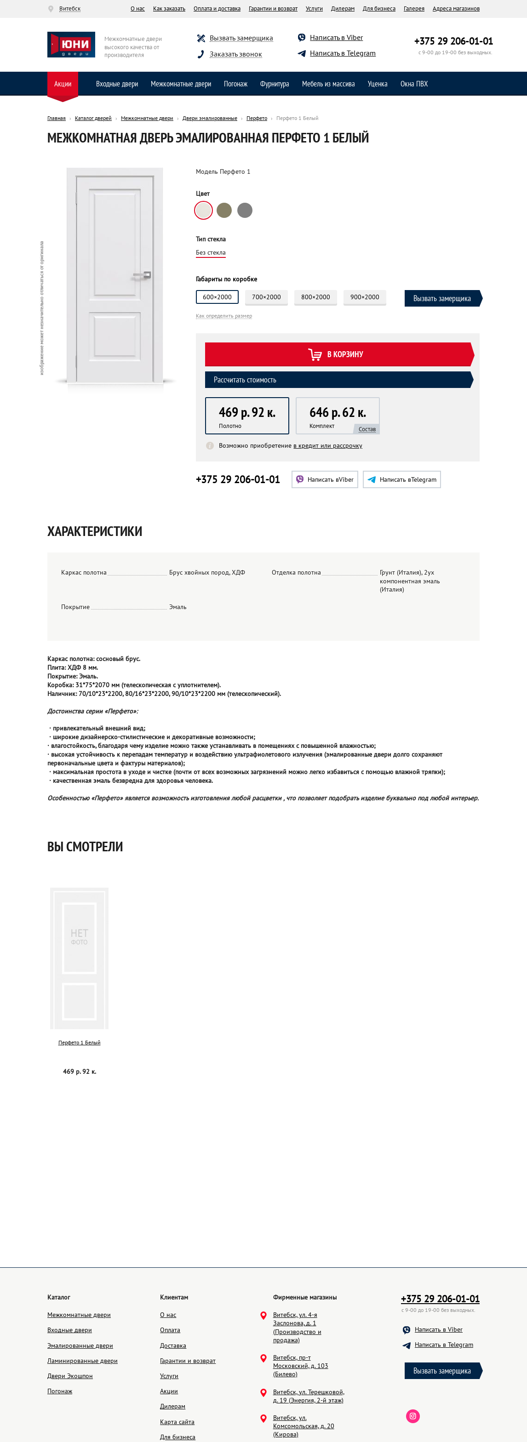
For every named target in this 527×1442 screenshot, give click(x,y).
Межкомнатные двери (181, 84)
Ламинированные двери (82, 1404)
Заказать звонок (236, 54)
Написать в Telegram (343, 52)
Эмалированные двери (80, 1389)
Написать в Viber (336, 37)
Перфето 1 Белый (79, 1042)
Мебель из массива (328, 84)
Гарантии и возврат (273, 8)
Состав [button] (367, 429)
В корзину (335, 355)
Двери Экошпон (70, 1419)
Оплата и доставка (217, 8)
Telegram (401, 479)
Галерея (414, 8)
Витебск (69, 9)
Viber (325, 479)
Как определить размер (224, 316)
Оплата (170, 1373)
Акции (62, 84)
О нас (138, 8)
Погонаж (235, 84)
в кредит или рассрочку (327, 445)
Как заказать (169, 8)
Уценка (378, 84)
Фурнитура (274, 84)
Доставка (173, 1389)
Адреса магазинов (456, 8)
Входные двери (117, 84)
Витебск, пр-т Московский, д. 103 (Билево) (300, 1409)
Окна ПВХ (414, 84)
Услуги (314, 8)
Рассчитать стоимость (245, 379)
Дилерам (343, 8)
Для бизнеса (379, 8)
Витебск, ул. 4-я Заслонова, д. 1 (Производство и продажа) (297, 1371)
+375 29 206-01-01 (453, 41)
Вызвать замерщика (241, 38)
